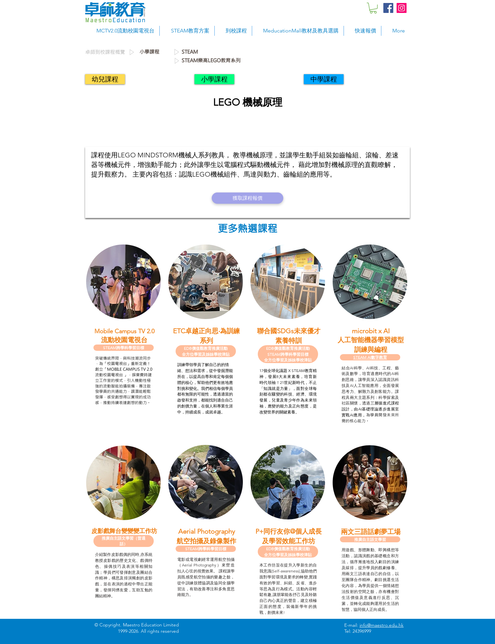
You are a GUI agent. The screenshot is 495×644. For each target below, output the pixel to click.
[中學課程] (324, 79)
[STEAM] (227, 52)
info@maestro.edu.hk (381, 625)
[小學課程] (156, 52)
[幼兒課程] (105, 79)
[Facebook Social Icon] (388, 8)
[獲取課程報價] (247, 198)
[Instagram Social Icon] (402, 8)
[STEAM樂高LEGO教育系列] (294, 60)
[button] (373, 8)
